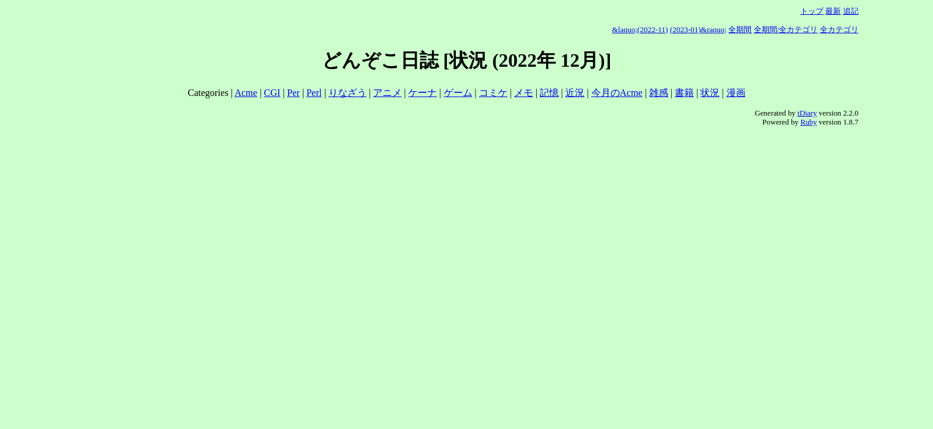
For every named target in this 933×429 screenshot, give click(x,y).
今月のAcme (617, 93)
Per (293, 93)
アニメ (387, 93)
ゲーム (458, 93)
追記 (851, 11)
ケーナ (422, 93)
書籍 (684, 93)
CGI (272, 93)
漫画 (736, 93)
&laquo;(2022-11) (640, 29)
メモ (523, 93)
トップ (812, 11)
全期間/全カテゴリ (786, 29)
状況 (709, 93)
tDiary (807, 113)
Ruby (808, 122)
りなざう (347, 93)
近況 (574, 93)
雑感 (658, 93)
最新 (833, 11)
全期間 (740, 29)
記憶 (549, 93)
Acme (245, 93)
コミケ (493, 93)
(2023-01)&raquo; (698, 29)
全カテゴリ (839, 29)
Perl (314, 93)
